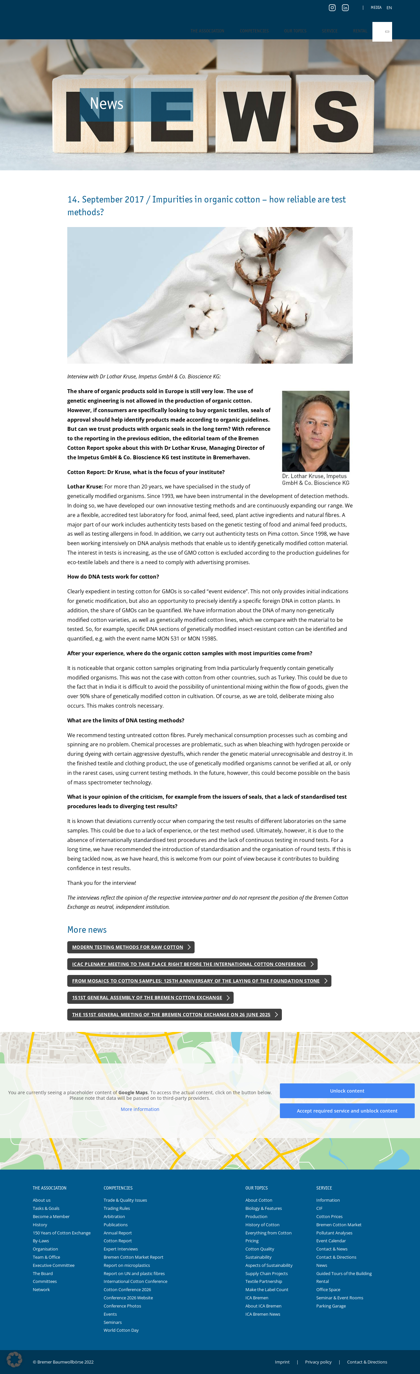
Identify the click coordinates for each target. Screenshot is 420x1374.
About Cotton (258, 1200)
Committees (45, 1281)
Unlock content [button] (347, 1091)
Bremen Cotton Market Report (133, 1257)
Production (256, 1216)
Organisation (45, 1249)
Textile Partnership (263, 1281)
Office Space (328, 1289)
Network (41, 1289)
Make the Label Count (266, 1289)
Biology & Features (263, 1208)
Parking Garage (331, 1306)
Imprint (282, 1362)
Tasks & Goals (46, 1208)
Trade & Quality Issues (125, 1200)
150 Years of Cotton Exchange (62, 1233)
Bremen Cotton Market (339, 1225)
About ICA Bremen (263, 1306)
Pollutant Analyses (334, 1233)
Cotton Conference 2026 (127, 1289)
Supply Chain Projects (266, 1273)
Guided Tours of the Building (344, 1273)
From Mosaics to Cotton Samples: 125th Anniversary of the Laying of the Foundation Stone (196, 981)
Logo (210, 1188)
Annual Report (118, 1233)
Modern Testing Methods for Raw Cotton (127, 947)
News (321, 1265)
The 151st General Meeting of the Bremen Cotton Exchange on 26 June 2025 (171, 1014)
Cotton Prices (329, 1216)
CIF (319, 1208)
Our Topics (295, 31)
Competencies (254, 31)
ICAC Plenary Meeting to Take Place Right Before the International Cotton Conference (189, 964)
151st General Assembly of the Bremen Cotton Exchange (147, 997)
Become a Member (51, 1216)
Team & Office (46, 1257)
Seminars (113, 1322)
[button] (14, 1359)
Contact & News (331, 1249)
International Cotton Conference (135, 1281)
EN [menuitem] (389, 7)
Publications (116, 1225)
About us (42, 1200)
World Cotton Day (121, 1330)
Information (328, 1200)
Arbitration (114, 1216)
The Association (207, 31)
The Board (43, 1273)
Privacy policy (318, 1362)
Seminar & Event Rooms (339, 1298)
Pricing (252, 1241)
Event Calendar (331, 1241)
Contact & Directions (336, 1257)
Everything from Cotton (268, 1233)
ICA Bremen (256, 1298)
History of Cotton (262, 1225)
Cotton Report (118, 1241)
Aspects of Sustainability (269, 1265)
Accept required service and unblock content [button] (347, 1111)
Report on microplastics (127, 1265)
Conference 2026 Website (128, 1298)
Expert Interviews (121, 1249)
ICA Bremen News (262, 1314)
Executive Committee (53, 1265)
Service (330, 31)
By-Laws (41, 1241)
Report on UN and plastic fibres (134, 1273)
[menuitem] (389, 7)
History (40, 1225)
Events (110, 1314)
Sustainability (258, 1257)
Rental (360, 31)
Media (376, 7)
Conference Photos (122, 1306)
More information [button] (140, 1109)
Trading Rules (117, 1208)
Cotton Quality (259, 1249)
